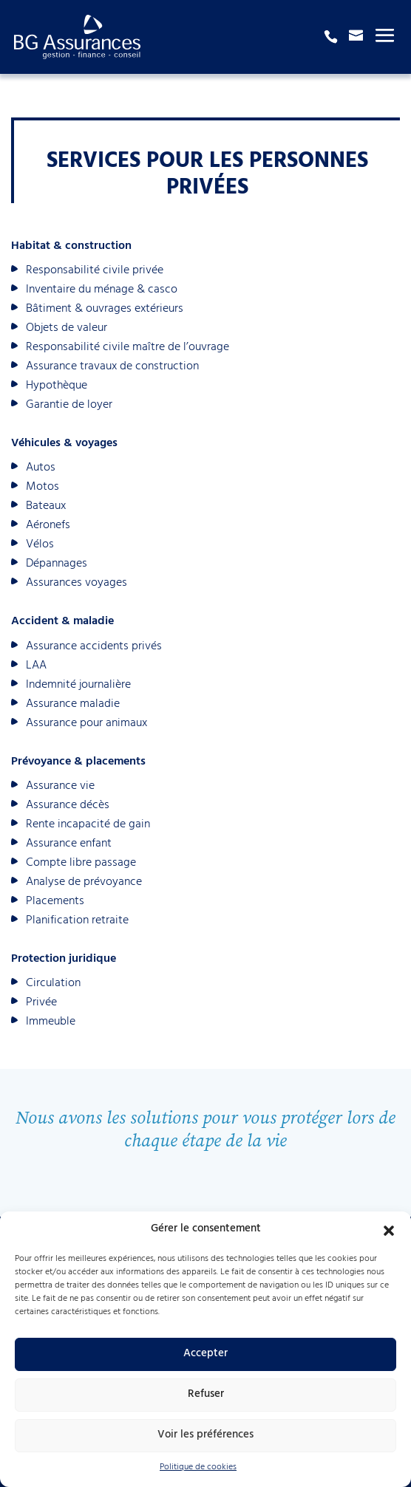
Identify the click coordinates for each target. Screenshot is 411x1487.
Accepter (205, 1354)
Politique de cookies (198, 1468)
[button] (388, 1230)
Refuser (206, 1395)
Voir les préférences (205, 1435)
